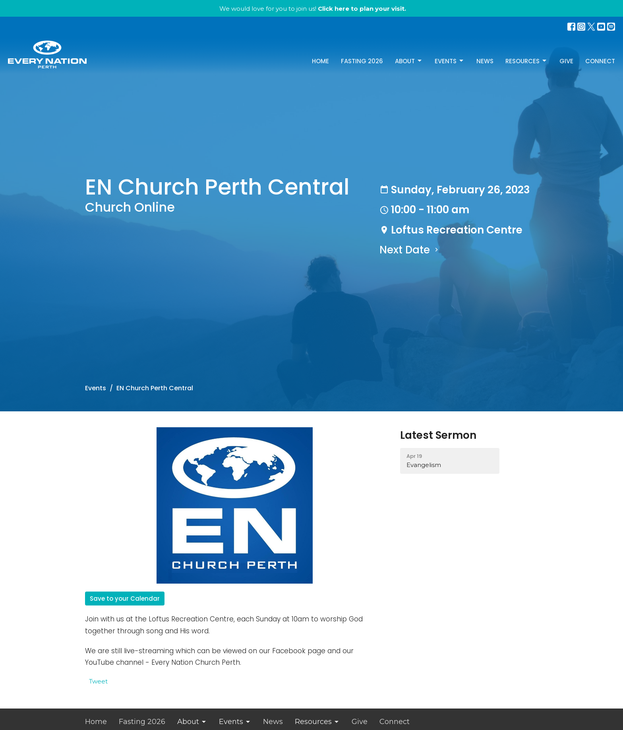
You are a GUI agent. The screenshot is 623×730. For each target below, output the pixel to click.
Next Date (409, 250)
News (484, 61)
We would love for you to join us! (312, 8)
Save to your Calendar (125, 598)
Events (449, 61)
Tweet (98, 681)
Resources (526, 61)
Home (320, 61)
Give (566, 61)
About (409, 61)
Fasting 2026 (362, 61)
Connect (600, 61)
